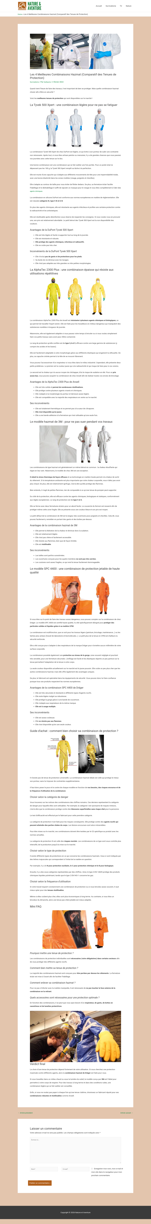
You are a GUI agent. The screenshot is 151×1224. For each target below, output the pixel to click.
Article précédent (26, 1113)
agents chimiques (37, 192)
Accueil (99, 6)
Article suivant (126, 1113)
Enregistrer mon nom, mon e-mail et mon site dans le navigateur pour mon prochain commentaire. (107, 1177)
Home (20, 15)
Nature (128, 6)
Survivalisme (111, 6)
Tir (121, 6)
